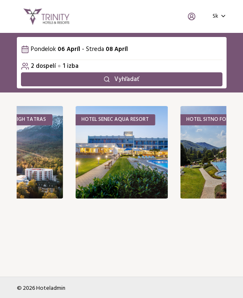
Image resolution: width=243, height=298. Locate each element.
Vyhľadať (121, 79)
